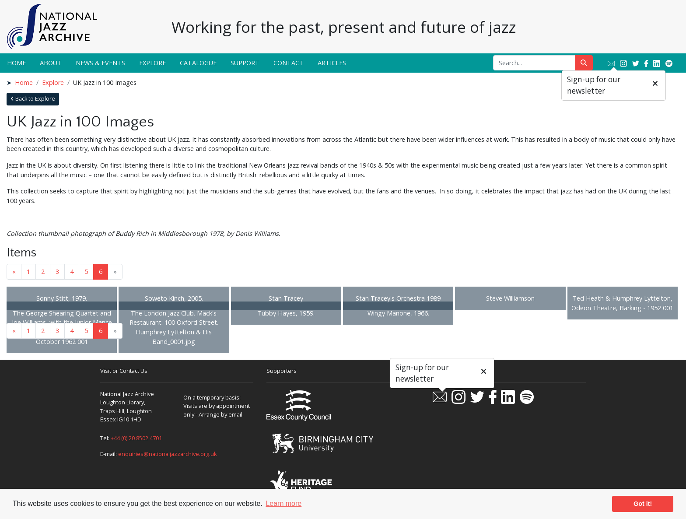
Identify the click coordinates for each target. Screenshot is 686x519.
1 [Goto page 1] (28, 271)
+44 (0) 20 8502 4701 (136, 438)
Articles (332, 63)
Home (16, 63)
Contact (288, 63)
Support (245, 63)
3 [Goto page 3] (57, 271)
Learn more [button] (283, 503)
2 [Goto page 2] (43, 271)
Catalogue (198, 63)
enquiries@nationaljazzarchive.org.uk (167, 454)
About (51, 63)
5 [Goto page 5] (86, 271)
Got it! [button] (643, 503)
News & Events (100, 63)
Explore (152, 63)
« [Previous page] (14, 271)
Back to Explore (32, 98)
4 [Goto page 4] (72, 271)
